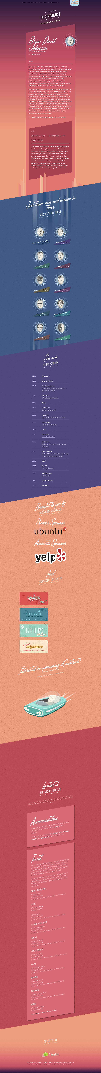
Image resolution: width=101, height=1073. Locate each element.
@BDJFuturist (36, 54)
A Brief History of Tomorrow (50, 398)
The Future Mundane (48, 437)
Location (46, 2)
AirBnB (57, 826)
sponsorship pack (47, 675)
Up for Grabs (46, 475)
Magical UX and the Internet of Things (53, 417)
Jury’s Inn (34, 839)
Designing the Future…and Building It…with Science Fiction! (54, 389)
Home (24, 2)
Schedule (38, 2)
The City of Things (47, 468)
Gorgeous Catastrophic (49, 424)
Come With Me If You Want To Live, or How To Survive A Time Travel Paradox (55, 455)
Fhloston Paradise (46, 837)
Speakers (30, 2)
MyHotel (55, 833)
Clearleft (31, 1062)
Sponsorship (54, 2)
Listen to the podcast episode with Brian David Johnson (49, 117)
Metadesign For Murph (49, 410)
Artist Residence (64, 831)
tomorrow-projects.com (39, 51)
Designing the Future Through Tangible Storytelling (54, 445)
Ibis (51, 834)
